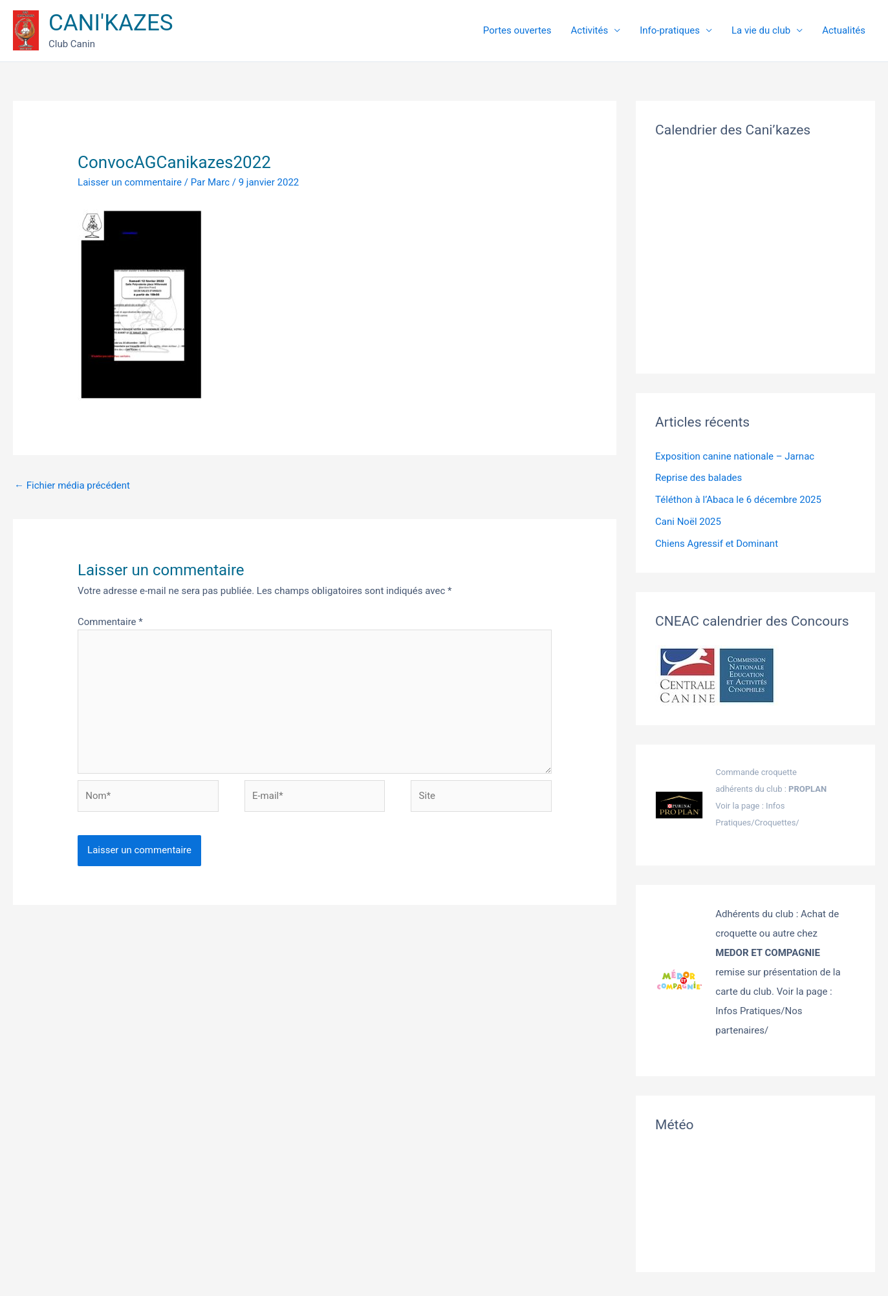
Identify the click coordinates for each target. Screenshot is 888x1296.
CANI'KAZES (111, 23)
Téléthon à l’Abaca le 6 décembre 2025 (738, 499)
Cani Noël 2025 (688, 521)
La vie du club (770, 30)
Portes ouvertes (546, 30)
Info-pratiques (686, 30)
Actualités (847, 30)
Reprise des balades (698, 477)
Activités (612, 30)
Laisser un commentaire (130, 182)
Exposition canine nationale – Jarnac (734, 456)
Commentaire (110, 622)
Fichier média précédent (72, 485)
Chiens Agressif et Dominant (716, 543)
